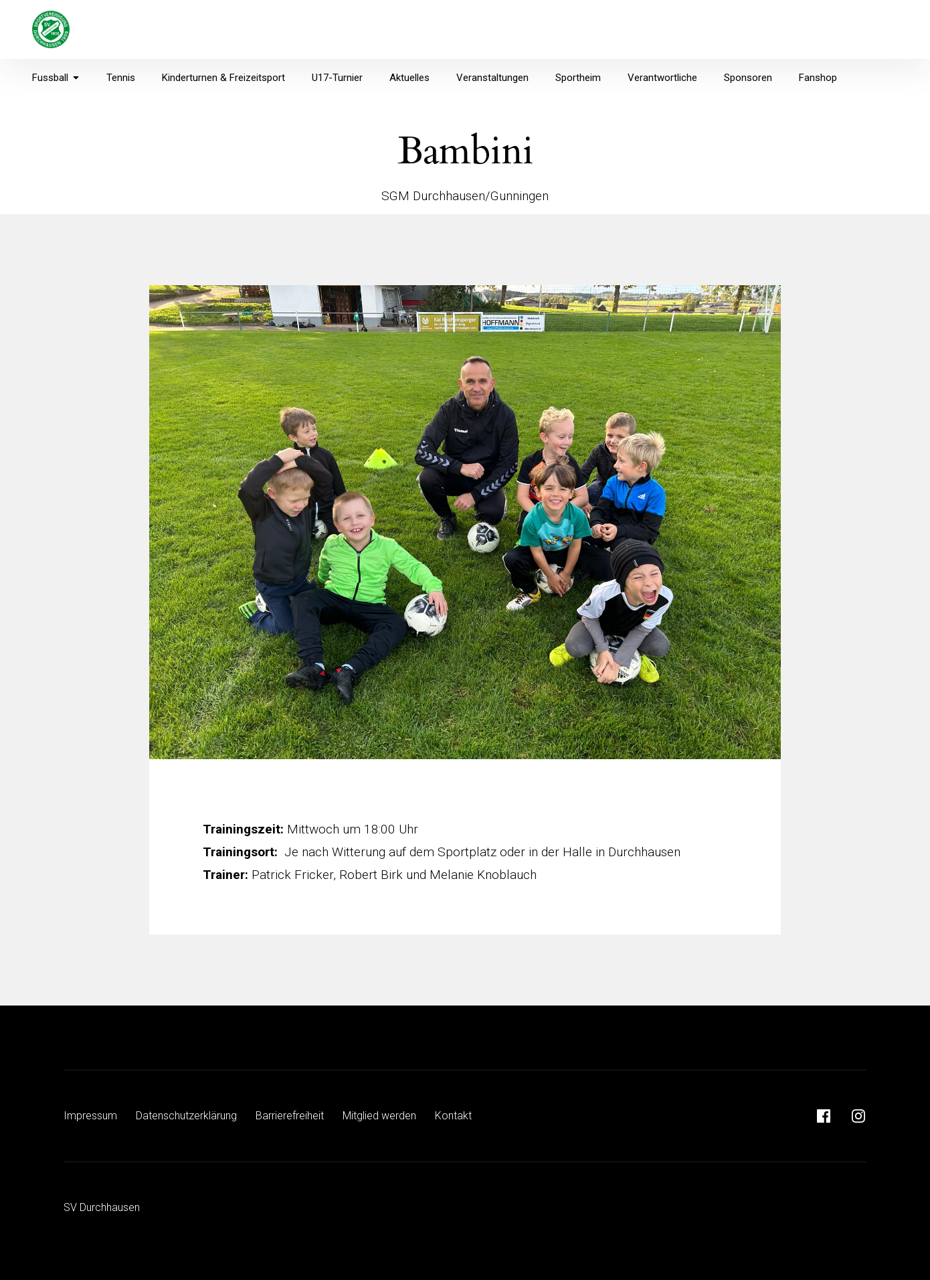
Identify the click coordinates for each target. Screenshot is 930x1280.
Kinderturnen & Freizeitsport (223, 78)
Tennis (120, 78)
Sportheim (578, 78)
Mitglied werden (379, 1115)
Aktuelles (409, 78)
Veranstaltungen (492, 78)
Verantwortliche (662, 78)
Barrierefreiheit (290, 1115)
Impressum (90, 1115)
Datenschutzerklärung (186, 1115)
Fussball (56, 78)
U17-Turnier (337, 78)
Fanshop (818, 78)
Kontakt (453, 1115)
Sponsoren (748, 78)
